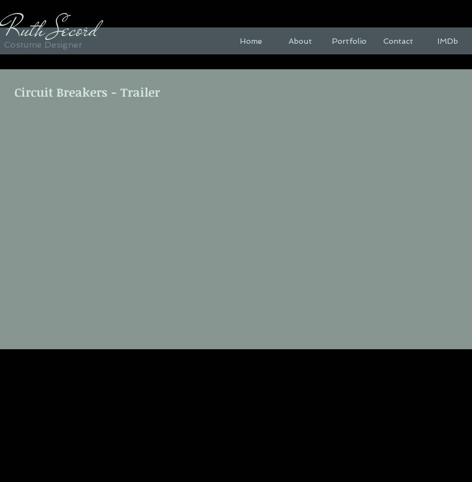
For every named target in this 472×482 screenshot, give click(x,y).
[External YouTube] (235, 225)
